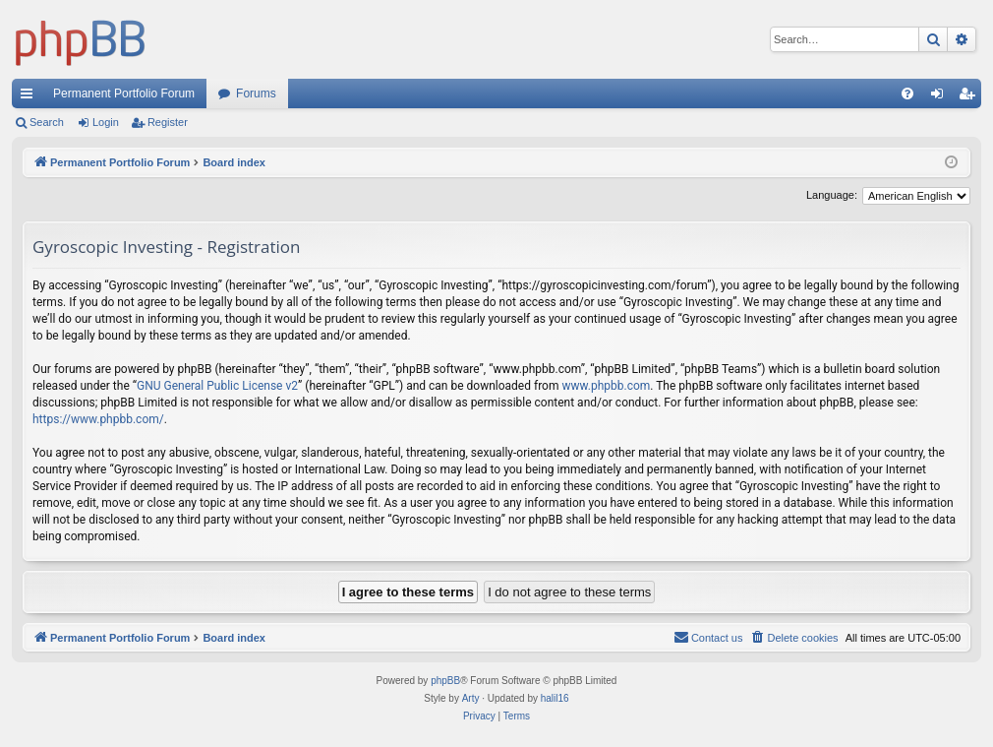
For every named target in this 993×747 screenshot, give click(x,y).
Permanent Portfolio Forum (124, 93)
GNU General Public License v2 (217, 386)
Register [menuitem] (971, 97)
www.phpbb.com (605, 386)
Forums (256, 93)
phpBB (445, 680)
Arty (471, 698)
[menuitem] (907, 93)
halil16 (555, 698)
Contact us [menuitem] (708, 637)
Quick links (30, 97)
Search (46, 122)
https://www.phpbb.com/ (98, 419)
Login (105, 122)
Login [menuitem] (941, 97)
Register (167, 122)
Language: (831, 195)
